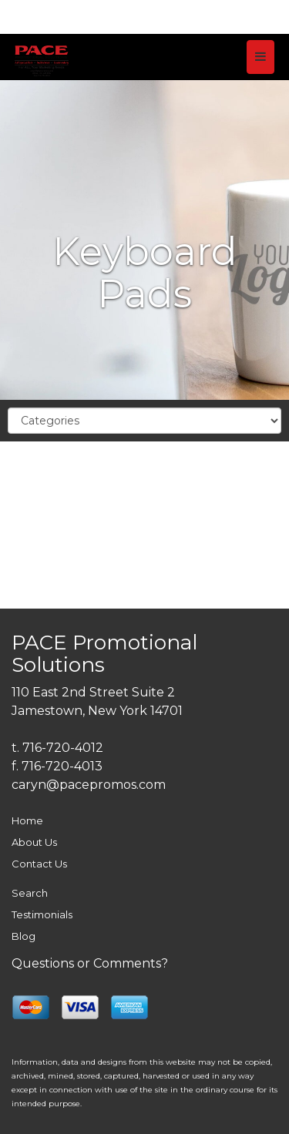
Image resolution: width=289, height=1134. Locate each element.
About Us (34, 842)
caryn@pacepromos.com (89, 784)
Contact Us (39, 863)
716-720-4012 (62, 747)
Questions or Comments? (90, 963)
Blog (23, 936)
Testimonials (42, 914)
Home (27, 820)
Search (30, 893)
